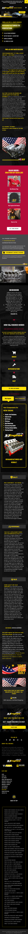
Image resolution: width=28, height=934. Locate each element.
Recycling (4, 789)
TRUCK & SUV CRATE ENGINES (11, 872)
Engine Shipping (5, 791)
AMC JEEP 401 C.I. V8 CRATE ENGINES (13, 827)
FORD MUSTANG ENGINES (10, 860)
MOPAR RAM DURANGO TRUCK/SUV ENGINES (14, 849)
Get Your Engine (14, 229)
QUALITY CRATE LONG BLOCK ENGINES (13, 833)
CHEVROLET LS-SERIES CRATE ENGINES (13, 896)
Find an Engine (14, 389)
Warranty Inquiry (6, 784)
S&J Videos (4, 777)
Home (3, 774)
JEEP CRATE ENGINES (9, 900)
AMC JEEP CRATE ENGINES (10, 870)
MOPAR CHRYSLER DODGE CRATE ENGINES (13, 825)
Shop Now (14, 727)
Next (24, 318)
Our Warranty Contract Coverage (13, 252)
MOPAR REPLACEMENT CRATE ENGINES (13, 852)
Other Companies (20, 399)
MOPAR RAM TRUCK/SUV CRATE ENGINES (13, 915)
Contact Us (4, 793)
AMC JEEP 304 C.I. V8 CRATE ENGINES (13, 868)
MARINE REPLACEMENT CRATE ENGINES (13, 919)
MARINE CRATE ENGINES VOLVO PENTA (13, 837)
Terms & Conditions (6, 931)
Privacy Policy (15, 931)
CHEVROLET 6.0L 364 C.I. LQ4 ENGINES (13, 874)
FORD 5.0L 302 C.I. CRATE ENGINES (12, 864)
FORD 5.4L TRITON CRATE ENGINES (12, 889)
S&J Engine (8, 399)
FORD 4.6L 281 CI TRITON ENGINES (12, 881)
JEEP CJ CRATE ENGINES (10, 891)
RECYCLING (7, 906)
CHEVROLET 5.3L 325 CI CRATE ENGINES (13, 854)
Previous (3, 318)
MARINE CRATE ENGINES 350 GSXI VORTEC (14, 810)
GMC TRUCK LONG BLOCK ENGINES (12, 904)
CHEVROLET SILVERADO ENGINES (11, 917)
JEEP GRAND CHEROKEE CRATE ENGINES (13, 902)
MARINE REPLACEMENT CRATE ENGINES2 (13, 814)
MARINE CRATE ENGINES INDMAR (11, 841)
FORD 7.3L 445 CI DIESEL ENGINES (12, 876)
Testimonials (5, 786)
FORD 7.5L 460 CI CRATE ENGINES (12, 847)
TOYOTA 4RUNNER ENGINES (10, 910)
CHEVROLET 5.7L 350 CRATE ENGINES (13, 883)
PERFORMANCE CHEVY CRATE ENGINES (13, 818)
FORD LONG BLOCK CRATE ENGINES (12, 823)
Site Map (4, 771)
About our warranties (7, 779)
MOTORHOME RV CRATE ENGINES (11, 835)
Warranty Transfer (6, 782)
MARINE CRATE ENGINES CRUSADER (12, 843)
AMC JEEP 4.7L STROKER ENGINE (11, 898)
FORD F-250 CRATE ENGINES (10, 923)
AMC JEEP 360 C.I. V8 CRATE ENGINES (13, 866)
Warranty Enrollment (7, 781)
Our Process (4, 788)
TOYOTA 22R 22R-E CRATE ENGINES (12, 921)
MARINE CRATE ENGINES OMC (10, 845)
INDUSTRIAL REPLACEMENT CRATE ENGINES (14, 850)
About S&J (4, 776)
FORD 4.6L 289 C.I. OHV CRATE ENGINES (13, 862)
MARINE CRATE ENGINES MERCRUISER (13, 839)
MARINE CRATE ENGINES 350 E (11, 812)
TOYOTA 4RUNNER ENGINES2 (10, 816)
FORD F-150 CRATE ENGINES (10, 908)
